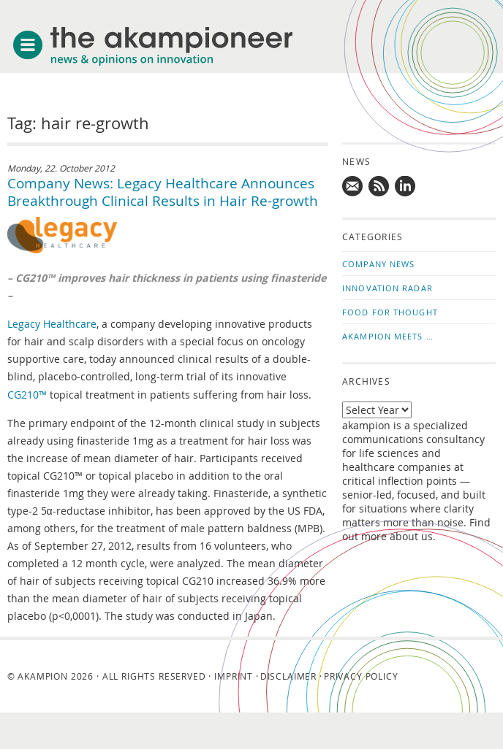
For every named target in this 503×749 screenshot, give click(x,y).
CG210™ (27, 395)
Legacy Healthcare (52, 324)
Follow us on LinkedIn (406, 187)
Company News (378, 263)
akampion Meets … (388, 336)
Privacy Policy (361, 676)
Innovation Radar (387, 288)
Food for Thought (390, 312)
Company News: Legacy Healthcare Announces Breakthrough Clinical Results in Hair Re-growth (162, 192)
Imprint (233, 676)
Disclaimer (288, 676)
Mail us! (353, 187)
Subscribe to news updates (379, 187)
